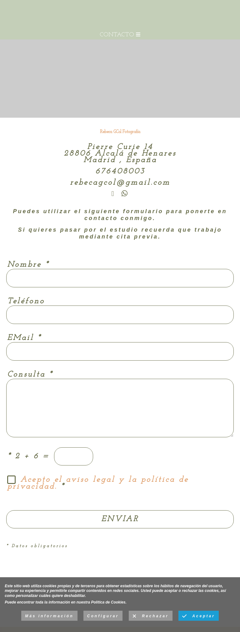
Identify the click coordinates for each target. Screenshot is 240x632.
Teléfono (26, 301)
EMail (24, 338)
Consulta (30, 374)
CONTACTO (120, 35)
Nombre (28, 265)
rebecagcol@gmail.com (120, 183)
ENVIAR (120, 519)
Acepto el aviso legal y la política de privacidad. (98, 483)
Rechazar (150, 616)
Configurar (103, 616)
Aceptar (198, 616)
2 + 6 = (28, 456)
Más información (49, 616)
